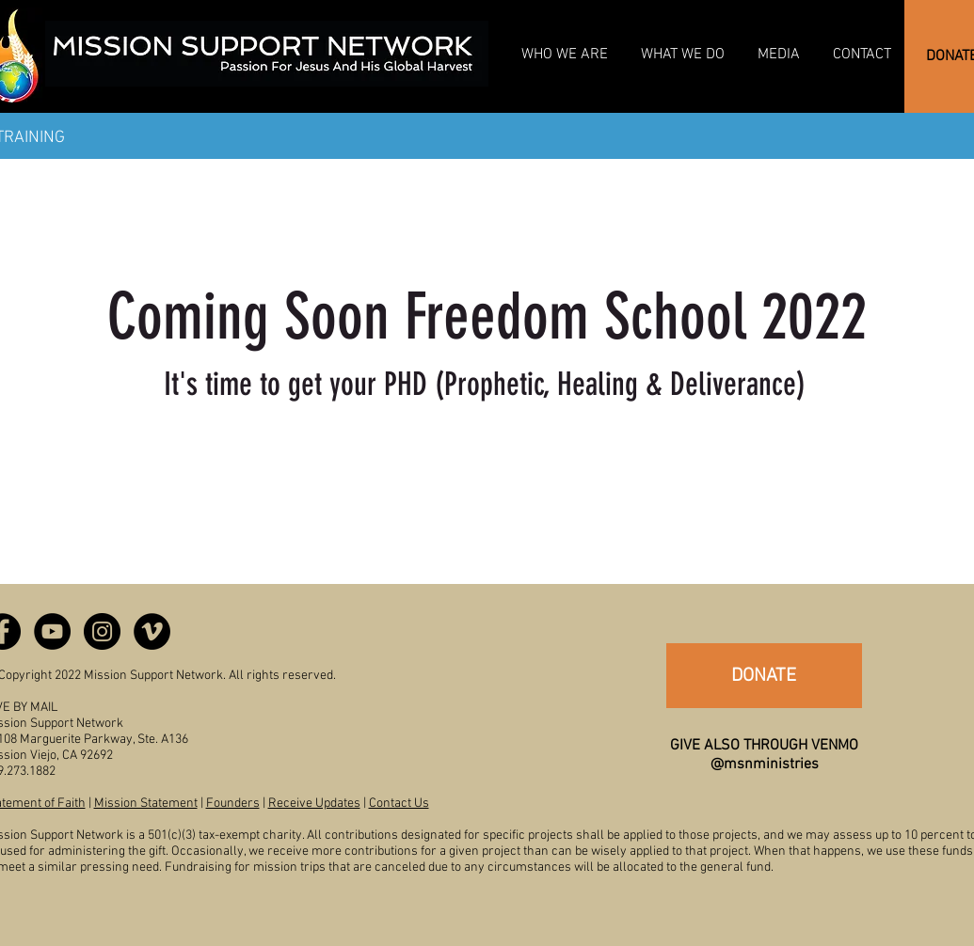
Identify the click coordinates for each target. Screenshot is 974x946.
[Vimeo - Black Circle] (152, 631)
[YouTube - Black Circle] (52, 631)
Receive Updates (314, 804)
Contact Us (399, 804)
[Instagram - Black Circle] (102, 631)
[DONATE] (764, 675)
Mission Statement (146, 804)
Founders (233, 804)
